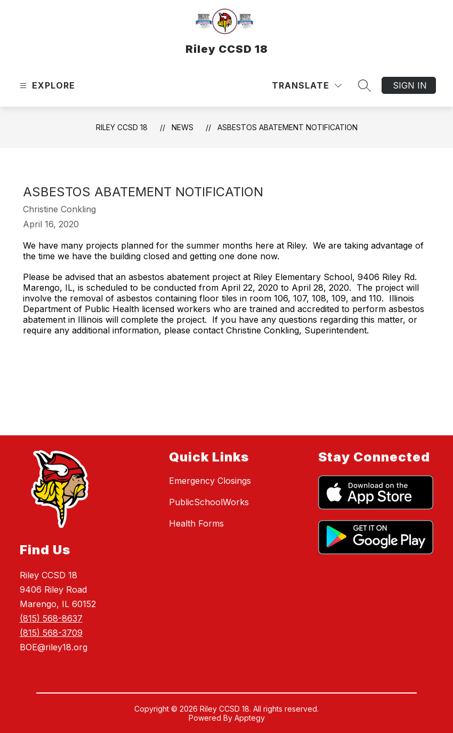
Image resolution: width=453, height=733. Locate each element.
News (182, 127)
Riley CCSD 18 (122, 127)
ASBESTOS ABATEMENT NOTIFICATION (287, 127)
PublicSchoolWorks (209, 502)
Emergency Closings (210, 480)
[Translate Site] (306, 85)
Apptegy (249, 717)
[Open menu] (46, 85)
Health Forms (196, 523)
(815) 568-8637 (51, 618)
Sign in (410, 85)
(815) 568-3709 (51, 632)
